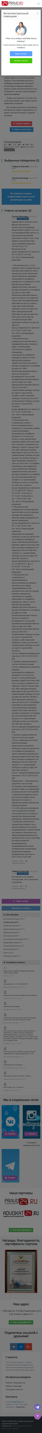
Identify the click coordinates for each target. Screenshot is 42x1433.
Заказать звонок (21, 61)
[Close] (38, 13)
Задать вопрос (21, 54)
